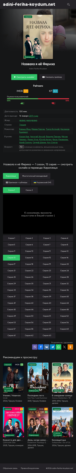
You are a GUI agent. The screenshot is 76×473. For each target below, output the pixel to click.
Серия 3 (47, 238)
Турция (22, 125)
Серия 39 (47, 296)
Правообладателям (30, 468)
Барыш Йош (25, 129)
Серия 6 (29, 245)
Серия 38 (29, 296)
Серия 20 (64, 264)
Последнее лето (36, 395)
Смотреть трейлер (53, 77)
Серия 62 (29, 335)
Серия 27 (47, 277)
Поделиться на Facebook (40, 347)
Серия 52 (64, 316)
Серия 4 (64, 238)
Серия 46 (29, 309)
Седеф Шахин (39, 142)
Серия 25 (11, 277)
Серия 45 (11, 309)
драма (22, 120)
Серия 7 (46, 245)
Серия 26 (29, 277)
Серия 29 (11, 283)
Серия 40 (64, 296)
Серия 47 (47, 309)
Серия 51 (47, 316)
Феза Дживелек (60, 139)
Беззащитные (59, 440)
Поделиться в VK (46, 347)
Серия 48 (64, 309)
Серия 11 (47, 251)
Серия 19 (47, 264)
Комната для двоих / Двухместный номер (13, 440)
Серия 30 (29, 283)
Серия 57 (11, 329)
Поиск (68, 4)
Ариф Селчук (25, 142)
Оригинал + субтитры (16, 182)
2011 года (33, 116)
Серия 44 (64, 303)
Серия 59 (47, 329)
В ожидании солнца (62, 395)
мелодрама (31, 120)
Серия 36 (64, 290)
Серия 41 (12, 303)
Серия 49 (11, 316)
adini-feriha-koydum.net (29, 4)
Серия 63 (47, 335)
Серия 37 (11, 296)
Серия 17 (11, 264)
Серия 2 (29, 238)
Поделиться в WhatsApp (58, 347)
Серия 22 (29, 270)
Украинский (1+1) (42, 182)
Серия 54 (29, 322)
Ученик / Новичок (12, 395)
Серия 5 (11, 245)
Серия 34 (29, 290)
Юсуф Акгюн (45, 139)
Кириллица (11, 176)
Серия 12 (64, 251)
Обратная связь (10, 468)
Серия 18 (29, 264)
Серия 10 (29, 251)
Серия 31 (47, 283)
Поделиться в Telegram (52, 347)
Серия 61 (12, 335)
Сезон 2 (29, 190)
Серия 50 (29, 316)
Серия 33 (11, 290)
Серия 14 (29, 257)
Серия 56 (64, 322)
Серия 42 (29, 303)
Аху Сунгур (52, 142)
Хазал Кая (24, 136)
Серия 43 (47, 303)
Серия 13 (11, 257)
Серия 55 (47, 322)
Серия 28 (64, 277)
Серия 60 (64, 329)
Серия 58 (29, 329)
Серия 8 (64, 245)
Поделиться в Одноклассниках (70, 347)
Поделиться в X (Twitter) (64, 347)
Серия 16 (64, 257)
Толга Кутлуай (52, 129)
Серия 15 (47, 257)
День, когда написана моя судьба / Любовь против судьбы (38, 440)
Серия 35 (47, 290)
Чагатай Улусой (37, 136)
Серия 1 (11, 238)
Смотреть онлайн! (25, 77)
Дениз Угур (32, 139)
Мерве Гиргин (38, 129)
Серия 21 (11, 270)
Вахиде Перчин (53, 136)
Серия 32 (64, 283)
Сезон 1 (11, 190)
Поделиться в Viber (34, 347)
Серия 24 (64, 270)
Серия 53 (11, 322)
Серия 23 (47, 270)
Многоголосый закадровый (34, 176)
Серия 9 (11, 251)
